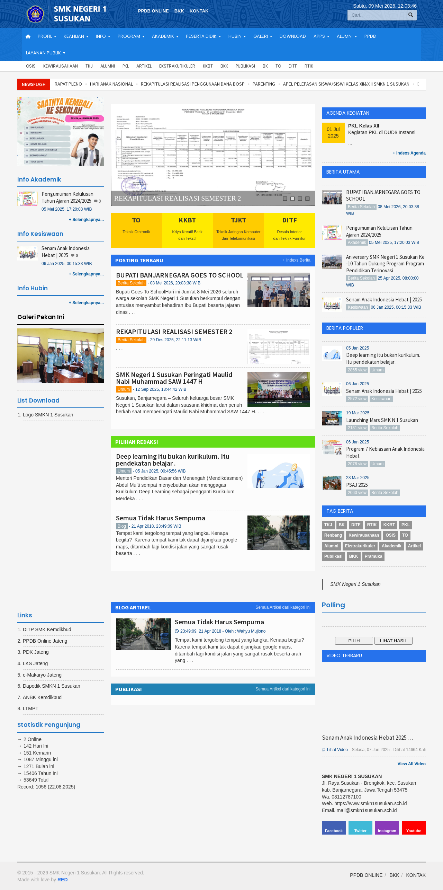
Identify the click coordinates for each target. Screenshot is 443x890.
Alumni (107, 66)
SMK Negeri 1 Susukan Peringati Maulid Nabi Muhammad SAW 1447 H (174, 378)
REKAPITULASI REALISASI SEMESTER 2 (177, 198)
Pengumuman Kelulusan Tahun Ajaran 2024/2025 (67, 197)
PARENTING (264, 84)
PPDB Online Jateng (45, 641)
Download (293, 36)
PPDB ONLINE (153, 11)
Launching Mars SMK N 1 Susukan (382, 420)
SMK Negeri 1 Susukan (355, 584)
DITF (293, 66)
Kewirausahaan (60, 66)
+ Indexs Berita (296, 260)
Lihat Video (335, 749)
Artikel (144, 66)
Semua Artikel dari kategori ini (282, 607)
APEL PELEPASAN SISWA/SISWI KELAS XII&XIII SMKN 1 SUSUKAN (346, 84)
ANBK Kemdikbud (42, 697)
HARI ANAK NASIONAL (111, 84)
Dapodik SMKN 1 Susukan (51, 686)
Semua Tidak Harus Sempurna (160, 517)
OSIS (31, 66)
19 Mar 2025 (357, 413)
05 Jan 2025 (357, 348)
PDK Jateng (36, 652)
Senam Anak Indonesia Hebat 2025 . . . (367, 737)
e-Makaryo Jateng (42, 675)
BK (265, 66)
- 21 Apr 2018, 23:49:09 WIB (155, 526)
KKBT (208, 66)
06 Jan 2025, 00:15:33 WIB (67, 263)
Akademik (391, 546)
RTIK (309, 66)
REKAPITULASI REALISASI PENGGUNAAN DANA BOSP (193, 84)
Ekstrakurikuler (177, 66)
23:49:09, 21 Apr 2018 (220, 631)
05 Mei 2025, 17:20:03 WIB (67, 209)
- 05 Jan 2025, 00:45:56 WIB (159, 471)
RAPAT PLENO (68, 84)
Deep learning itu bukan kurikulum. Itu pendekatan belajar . (172, 459)
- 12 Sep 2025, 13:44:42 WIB (160, 389)
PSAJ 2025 (357, 485)
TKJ (89, 66)
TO (278, 66)
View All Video (412, 763)
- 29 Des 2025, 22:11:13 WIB (174, 339)
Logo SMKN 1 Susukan (48, 414)
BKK (179, 11)
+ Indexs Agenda (409, 153)
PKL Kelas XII (363, 126)
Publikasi (245, 66)
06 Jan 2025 (357, 383)
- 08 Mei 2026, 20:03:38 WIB (173, 283)
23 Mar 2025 (357, 477)
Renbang (333, 535)
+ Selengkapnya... (86, 219)
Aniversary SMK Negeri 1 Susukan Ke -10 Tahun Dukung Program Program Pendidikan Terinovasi (385, 264)
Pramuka (373, 556)
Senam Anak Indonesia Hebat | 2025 (66, 251)
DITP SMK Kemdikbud (47, 629)
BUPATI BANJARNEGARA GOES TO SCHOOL (180, 275)
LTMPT (30, 708)
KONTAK (199, 11)
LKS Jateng (35, 663)
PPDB (370, 36)
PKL (126, 66)
